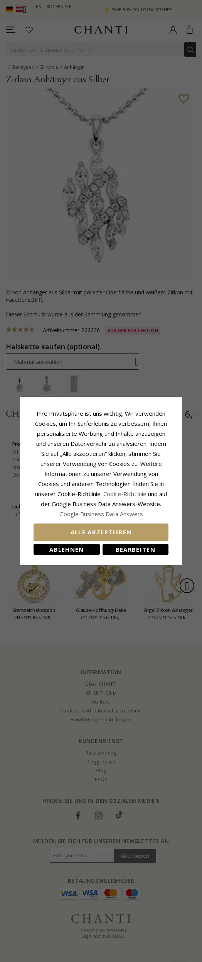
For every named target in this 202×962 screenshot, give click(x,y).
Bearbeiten (136, 549)
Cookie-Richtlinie (124, 494)
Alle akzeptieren (101, 532)
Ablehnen (66, 549)
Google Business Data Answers (101, 514)
